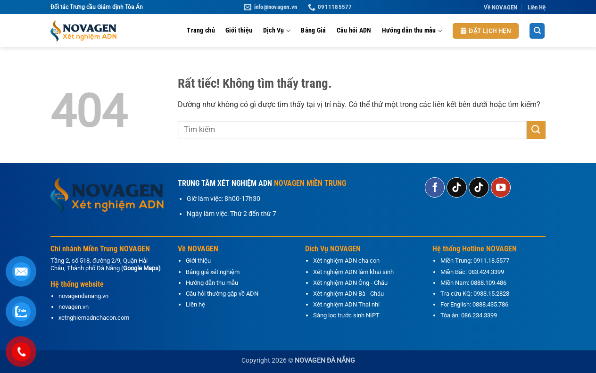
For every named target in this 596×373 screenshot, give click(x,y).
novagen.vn (73, 306)
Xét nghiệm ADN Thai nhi (346, 304)
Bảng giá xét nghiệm (213, 271)
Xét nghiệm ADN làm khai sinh (353, 271)
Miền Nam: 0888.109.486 (473, 282)
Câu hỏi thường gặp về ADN (222, 293)
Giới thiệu (239, 30)
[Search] (537, 31)
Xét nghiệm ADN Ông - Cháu (350, 282)
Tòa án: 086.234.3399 (468, 315)
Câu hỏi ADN (354, 30)
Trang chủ (201, 30)
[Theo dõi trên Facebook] (435, 187)
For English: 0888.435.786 (474, 304)
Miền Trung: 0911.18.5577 (474, 260)
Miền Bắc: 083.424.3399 (472, 271)
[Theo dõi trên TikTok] (457, 187)
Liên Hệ (537, 7)
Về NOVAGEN (500, 7)
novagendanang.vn (83, 295)
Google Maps (140, 268)
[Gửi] (536, 130)
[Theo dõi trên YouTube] (501, 187)
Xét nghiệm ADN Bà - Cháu (348, 293)
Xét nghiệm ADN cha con (346, 260)
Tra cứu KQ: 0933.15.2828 (474, 293)
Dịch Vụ (277, 30)
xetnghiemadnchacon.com (93, 317)
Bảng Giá (313, 30)
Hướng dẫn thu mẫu (412, 30)
